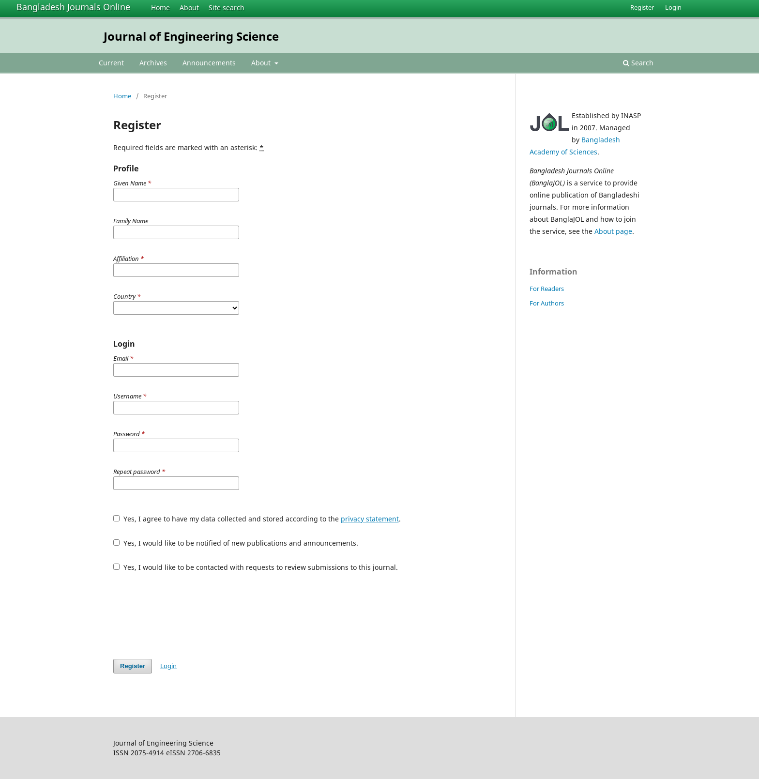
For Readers (547, 288)
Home (160, 7)
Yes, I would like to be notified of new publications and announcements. (235, 543)
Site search (226, 7)
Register (642, 7)
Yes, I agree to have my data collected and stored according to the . (257, 518)
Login (673, 7)
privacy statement (370, 518)
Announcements (209, 62)
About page (613, 231)
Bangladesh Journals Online (73, 7)
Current (111, 62)
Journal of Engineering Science (191, 36)
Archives (153, 62)
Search (638, 62)
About (189, 7)
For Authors (547, 303)
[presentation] (186, 615)
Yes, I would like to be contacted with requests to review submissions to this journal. (255, 567)
